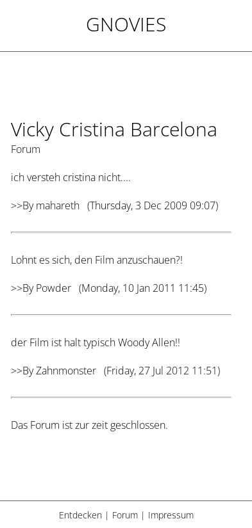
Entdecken (80, 515)
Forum (125, 515)
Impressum (171, 515)
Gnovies (126, 24)
